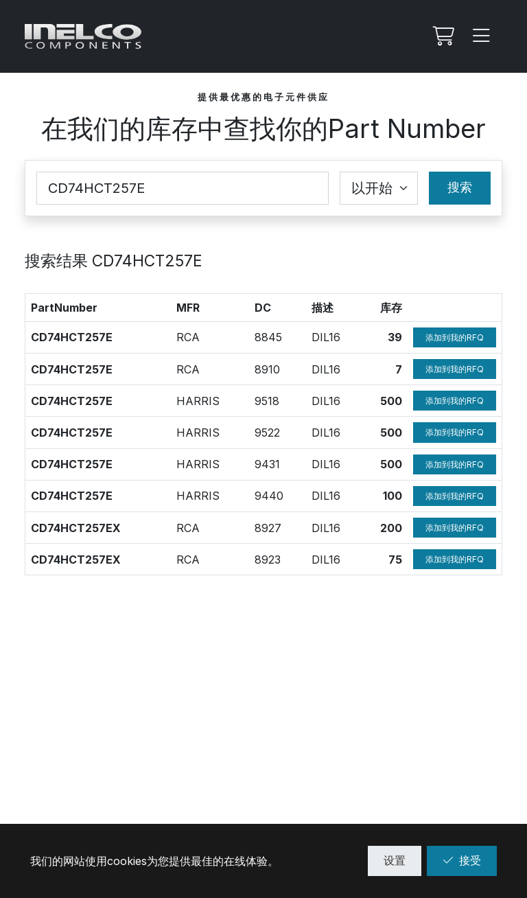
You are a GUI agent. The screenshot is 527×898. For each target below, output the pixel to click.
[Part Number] (182, 188)
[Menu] (481, 36)
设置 (395, 860)
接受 (462, 860)
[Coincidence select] (379, 188)
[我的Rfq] (442, 36)
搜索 (459, 187)
